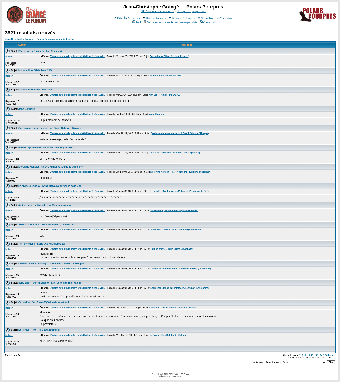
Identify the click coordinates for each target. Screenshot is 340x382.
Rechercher (132, 18)
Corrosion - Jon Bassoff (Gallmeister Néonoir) (44, 302)
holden (9, 56)
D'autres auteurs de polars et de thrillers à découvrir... (77, 56)
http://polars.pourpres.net (191, 11)
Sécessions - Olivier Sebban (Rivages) (40, 51)
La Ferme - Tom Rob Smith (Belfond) (39, 330)
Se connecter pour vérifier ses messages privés (170, 22)
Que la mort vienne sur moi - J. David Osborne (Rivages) (50, 128)
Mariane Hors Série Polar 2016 (35, 70)
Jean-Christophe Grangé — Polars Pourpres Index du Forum (39, 39)
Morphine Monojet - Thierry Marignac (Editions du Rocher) (51, 166)
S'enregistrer (225, 18)
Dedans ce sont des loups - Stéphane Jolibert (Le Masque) (51, 263)
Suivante (330, 355)
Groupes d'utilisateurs (182, 18)
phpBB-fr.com (176, 377)
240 (311, 355)
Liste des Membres (154, 18)
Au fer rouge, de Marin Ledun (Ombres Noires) (44, 205)
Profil (136, 22)
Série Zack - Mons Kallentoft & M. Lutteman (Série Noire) (50, 282)
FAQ (118, 18)
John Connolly (26, 109)
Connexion (207, 22)
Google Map (206, 18)
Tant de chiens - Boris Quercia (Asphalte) (41, 243)
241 (316, 355)
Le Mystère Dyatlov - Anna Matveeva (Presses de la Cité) (50, 186)
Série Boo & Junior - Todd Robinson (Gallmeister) (46, 224)
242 (322, 355)
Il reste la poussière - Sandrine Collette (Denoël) (45, 147)
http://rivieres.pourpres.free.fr (157, 11)
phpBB (164, 374)
